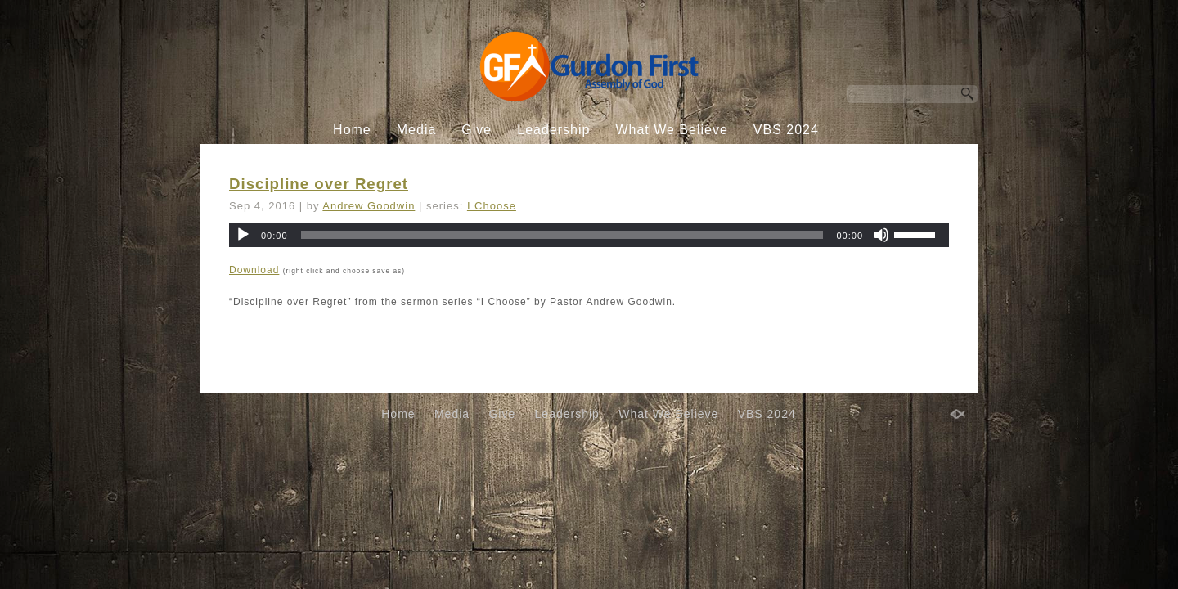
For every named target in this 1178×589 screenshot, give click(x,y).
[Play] (243, 235)
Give (476, 130)
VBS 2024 (786, 130)
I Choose (491, 206)
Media (417, 130)
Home (352, 130)
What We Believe (671, 130)
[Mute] (881, 235)
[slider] (562, 235)
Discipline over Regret (318, 183)
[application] (589, 235)
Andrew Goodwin (368, 206)
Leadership (553, 130)
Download (254, 270)
